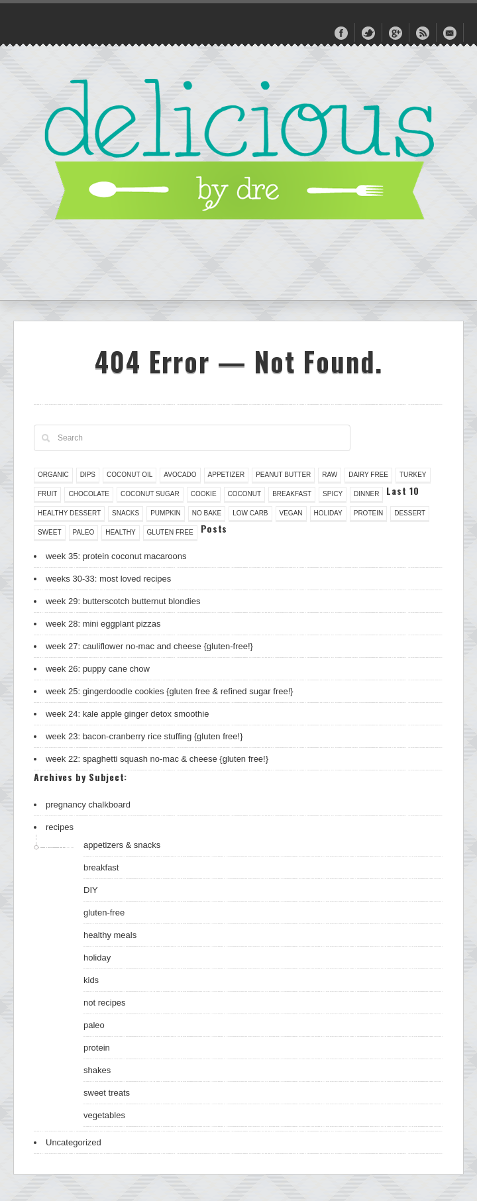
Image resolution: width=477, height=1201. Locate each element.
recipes (60, 827)
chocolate (88, 493)
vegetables (104, 1115)
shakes (97, 1070)
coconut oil (129, 474)
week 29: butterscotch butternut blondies (123, 601)
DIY (90, 890)
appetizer (226, 474)
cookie (204, 493)
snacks (125, 513)
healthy (120, 532)
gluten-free (104, 912)
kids (91, 980)
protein (368, 513)
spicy (333, 493)
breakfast (291, 493)
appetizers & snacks (121, 845)
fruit (47, 493)
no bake (206, 513)
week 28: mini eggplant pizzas (103, 624)
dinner (366, 493)
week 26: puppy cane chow (98, 669)
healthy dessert (69, 513)
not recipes (104, 1003)
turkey (413, 474)
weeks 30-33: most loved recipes (108, 579)
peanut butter (283, 474)
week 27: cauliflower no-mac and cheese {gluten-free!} (149, 646)
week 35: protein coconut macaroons (116, 556)
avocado (180, 474)
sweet (50, 532)
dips (87, 474)
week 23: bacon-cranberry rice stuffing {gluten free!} (144, 736)
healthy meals (109, 935)
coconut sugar (150, 493)
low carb (250, 513)
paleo (84, 532)
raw (329, 474)
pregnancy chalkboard (88, 804)
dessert (409, 513)
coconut (245, 493)
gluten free (170, 532)
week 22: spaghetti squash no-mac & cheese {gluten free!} (157, 759)
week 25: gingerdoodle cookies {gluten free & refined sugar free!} (169, 691)
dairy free (368, 474)
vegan (291, 513)
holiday (328, 513)
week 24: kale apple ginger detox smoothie (127, 714)
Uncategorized (73, 1142)
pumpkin (165, 513)
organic (53, 474)
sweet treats (106, 1093)
